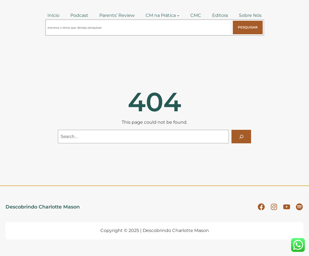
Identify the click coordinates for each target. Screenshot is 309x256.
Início (53, 15)
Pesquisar (248, 27)
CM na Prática (161, 15)
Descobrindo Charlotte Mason (43, 207)
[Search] (241, 136)
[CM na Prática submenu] (178, 15)
